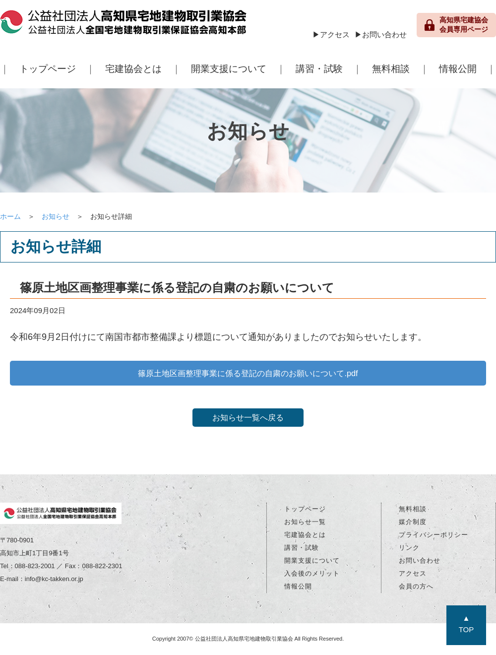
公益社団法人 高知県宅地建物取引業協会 (124, 25)
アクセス (413, 576)
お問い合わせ (419, 563)
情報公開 (458, 69)
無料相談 (391, 69)
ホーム (10, 216)
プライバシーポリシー (433, 537)
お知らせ (55, 216)
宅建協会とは (133, 69)
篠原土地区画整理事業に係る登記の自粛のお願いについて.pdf (248, 374)
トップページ (47, 69)
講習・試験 (319, 69)
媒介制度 (413, 524)
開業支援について (228, 69)
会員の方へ (416, 588)
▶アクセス (331, 34)
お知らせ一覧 (305, 524)
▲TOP (466, 624)
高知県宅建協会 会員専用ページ (456, 25)
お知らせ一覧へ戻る (248, 420)
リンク (409, 550)
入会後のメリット (312, 576)
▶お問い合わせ (381, 34)
